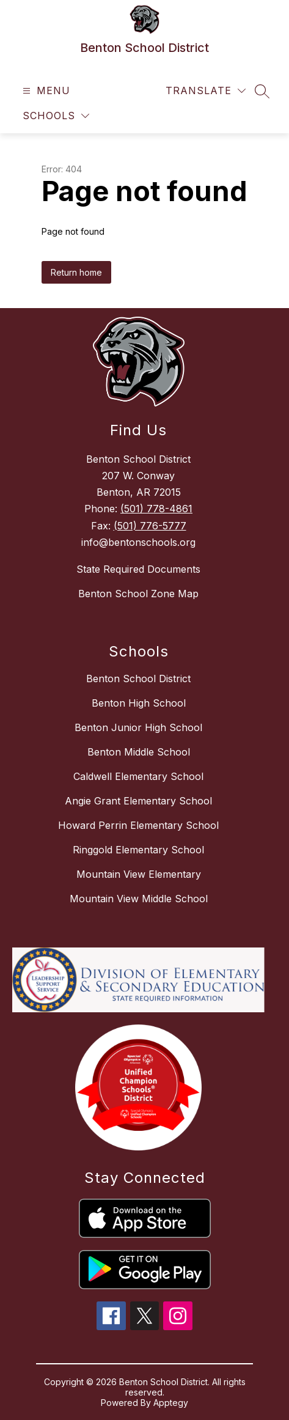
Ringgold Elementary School (138, 850)
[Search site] (262, 91)
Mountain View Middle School (139, 898)
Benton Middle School (138, 752)
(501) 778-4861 (156, 508)
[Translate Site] (206, 90)
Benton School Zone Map (138, 593)
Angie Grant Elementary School (138, 801)
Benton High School (139, 703)
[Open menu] (45, 90)
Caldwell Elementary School (138, 776)
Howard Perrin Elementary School (138, 825)
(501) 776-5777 (150, 526)
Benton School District (138, 678)
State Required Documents (138, 569)
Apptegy (170, 1402)
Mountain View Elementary (138, 874)
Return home (76, 272)
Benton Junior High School (138, 727)
